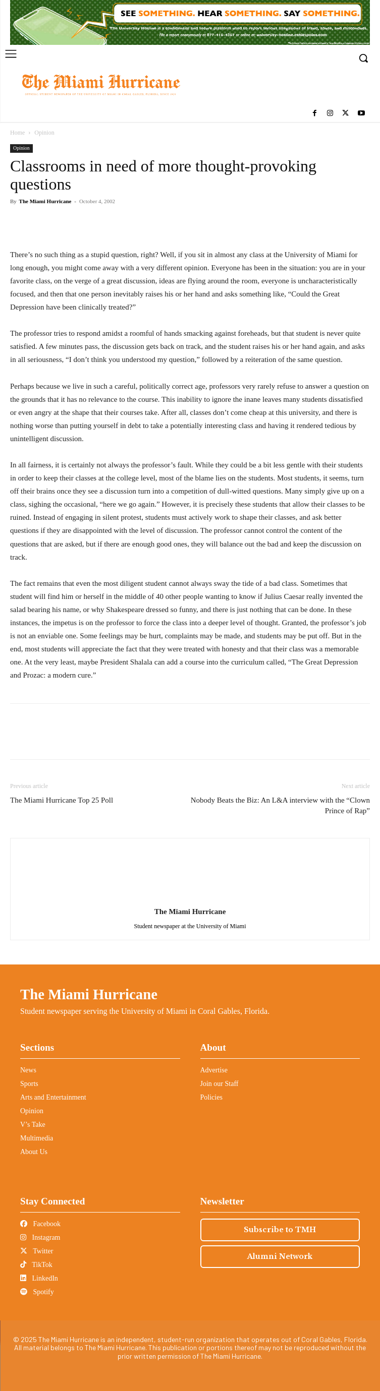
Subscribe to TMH (280, 1229)
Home (17, 132)
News (28, 1070)
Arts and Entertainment (53, 1097)
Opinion (44, 132)
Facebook (40, 1224)
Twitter (36, 1251)
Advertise (214, 1070)
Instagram (40, 1237)
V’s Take (32, 1124)
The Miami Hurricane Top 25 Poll (61, 800)
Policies (211, 1097)
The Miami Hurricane (45, 201)
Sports (29, 1083)
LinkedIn (39, 1278)
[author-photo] (190, 897)
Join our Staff (219, 1083)
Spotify (37, 1292)
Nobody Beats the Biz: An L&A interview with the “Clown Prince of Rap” (280, 805)
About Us (33, 1152)
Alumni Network (279, 1256)
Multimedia (36, 1138)
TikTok (36, 1264)
